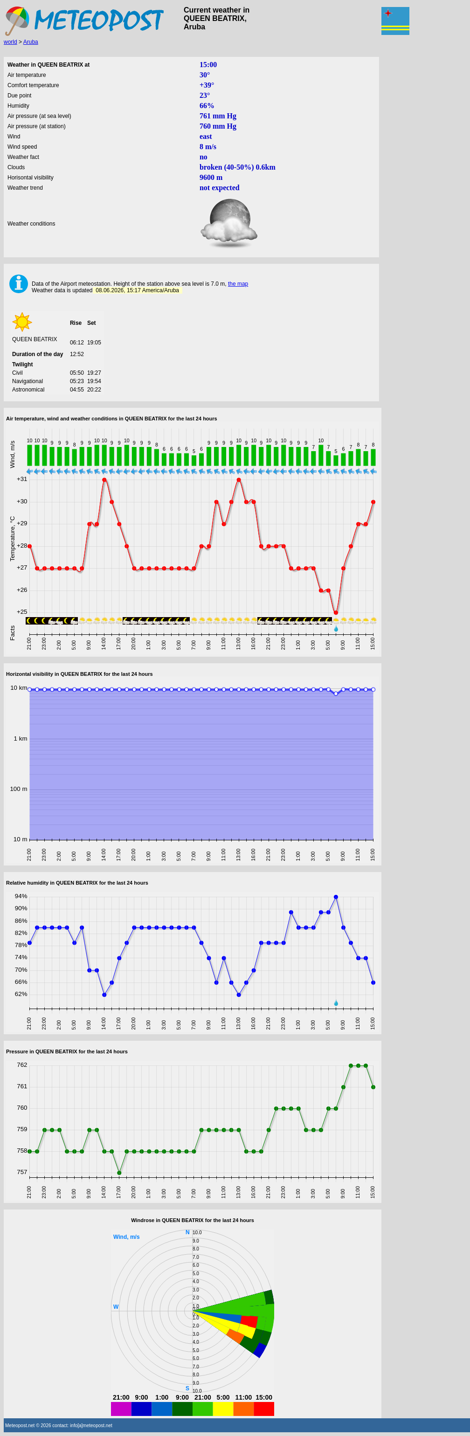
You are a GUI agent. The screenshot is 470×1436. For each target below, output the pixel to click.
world (10, 42)
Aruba (30, 42)
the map (238, 284)
